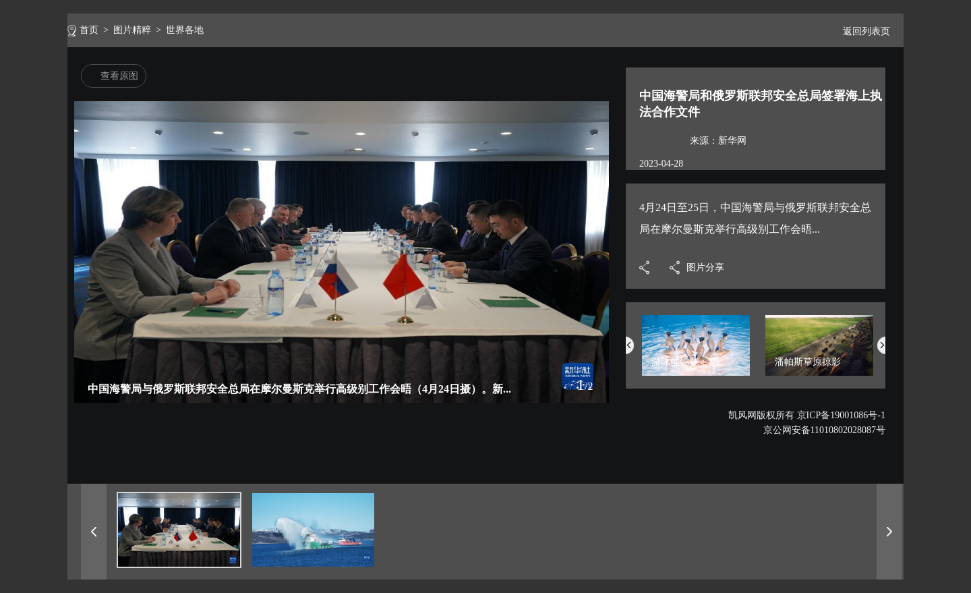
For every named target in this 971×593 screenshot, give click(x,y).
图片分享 (705, 267)
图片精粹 (132, 30)
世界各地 (185, 30)
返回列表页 (861, 31)
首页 (89, 30)
